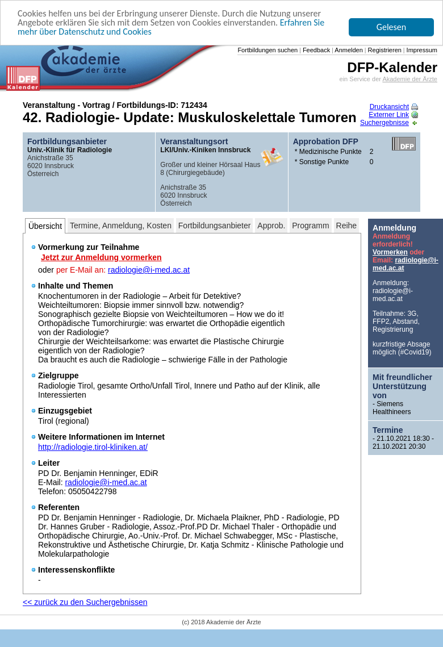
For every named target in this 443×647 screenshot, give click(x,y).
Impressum (421, 50)
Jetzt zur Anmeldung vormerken (101, 257)
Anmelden (348, 50)
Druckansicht (394, 107)
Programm (310, 225)
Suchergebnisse (389, 123)
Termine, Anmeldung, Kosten (121, 225)
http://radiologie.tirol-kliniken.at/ (93, 447)
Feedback (315, 50)
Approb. (271, 225)
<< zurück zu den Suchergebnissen (85, 602)
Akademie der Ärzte (409, 79)
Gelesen (391, 27)
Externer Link (393, 115)
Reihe (346, 225)
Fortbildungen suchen (267, 50)
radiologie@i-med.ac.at (149, 269)
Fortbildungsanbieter (214, 225)
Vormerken (390, 252)
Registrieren (384, 50)
